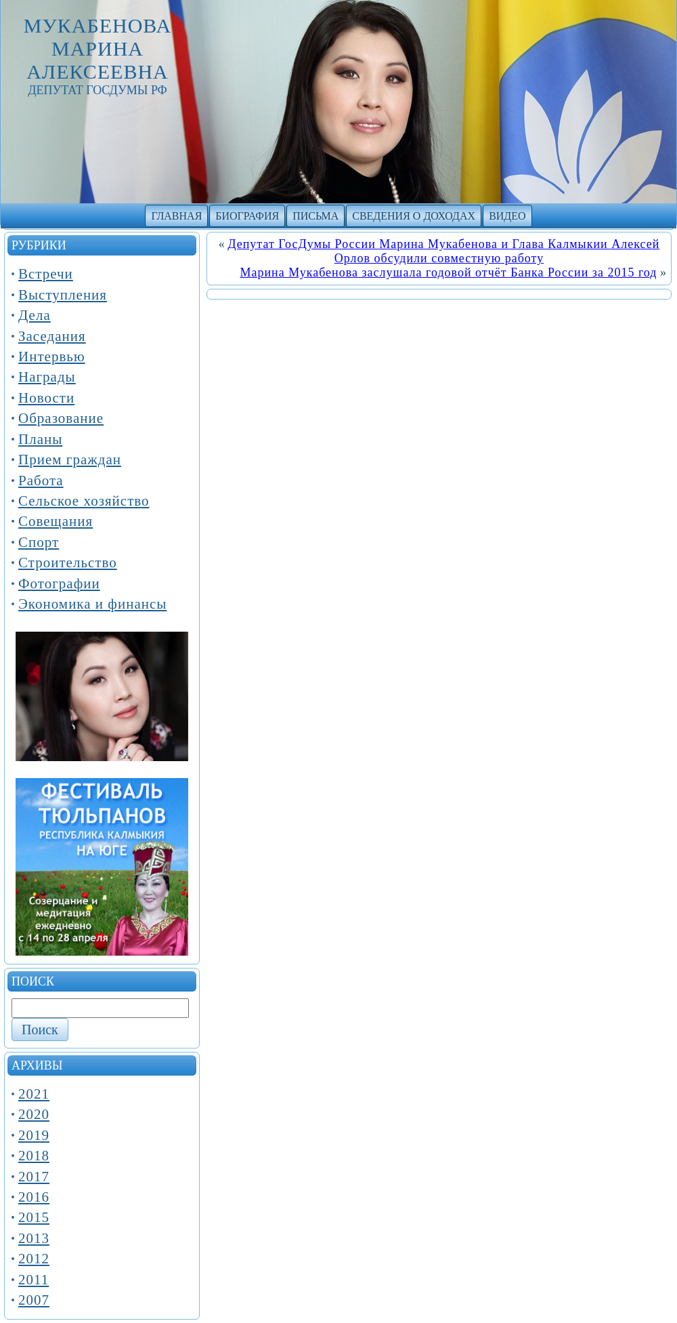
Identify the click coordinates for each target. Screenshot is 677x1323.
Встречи (45, 274)
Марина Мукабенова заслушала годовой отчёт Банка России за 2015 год (448, 272)
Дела (34, 315)
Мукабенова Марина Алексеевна (97, 48)
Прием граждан (69, 459)
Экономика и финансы (92, 604)
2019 (33, 1135)
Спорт (38, 542)
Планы (40, 439)
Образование (61, 418)
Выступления (62, 295)
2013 (33, 1238)
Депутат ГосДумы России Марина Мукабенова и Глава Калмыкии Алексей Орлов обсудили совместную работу (443, 251)
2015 (33, 1217)
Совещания (55, 521)
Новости (46, 398)
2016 (33, 1197)
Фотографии (59, 583)
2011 (33, 1279)
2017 (33, 1176)
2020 (33, 1114)
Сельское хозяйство (84, 501)
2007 (33, 1300)
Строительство (67, 562)
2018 (33, 1155)
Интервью (51, 356)
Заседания (52, 336)
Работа (41, 480)
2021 (33, 1094)
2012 (33, 1258)
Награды (47, 377)
